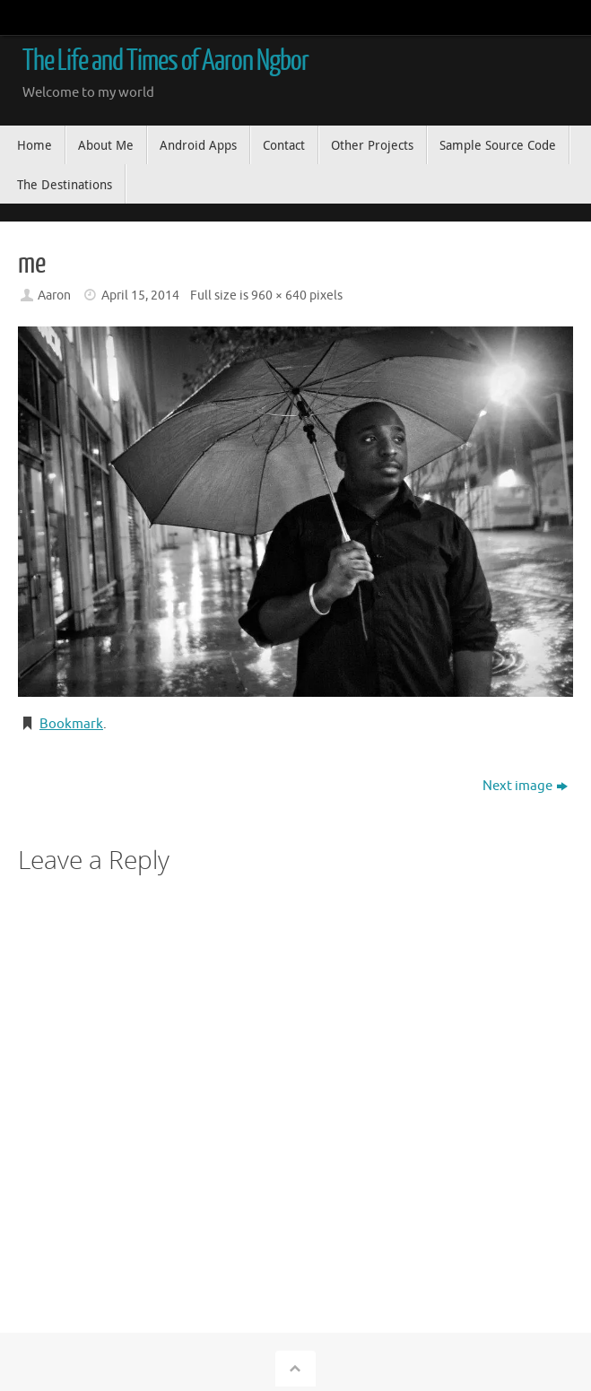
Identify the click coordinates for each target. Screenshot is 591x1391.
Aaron (54, 295)
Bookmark (71, 724)
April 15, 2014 (140, 295)
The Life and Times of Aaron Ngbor (165, 61)
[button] (295, 511)
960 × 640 (279, 295)
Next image (525, 786)
